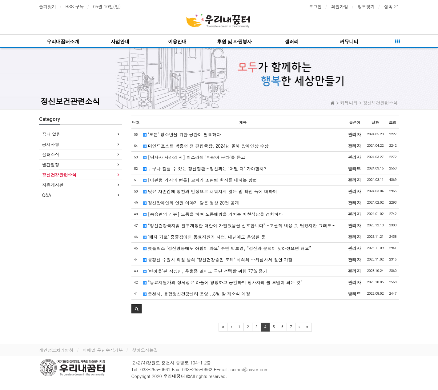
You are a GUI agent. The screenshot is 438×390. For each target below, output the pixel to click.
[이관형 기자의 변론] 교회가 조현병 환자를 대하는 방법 (200, 180)
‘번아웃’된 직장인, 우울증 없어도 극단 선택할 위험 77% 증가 (205, 271)
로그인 (315, 6)
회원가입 (339, 6)
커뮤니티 (349, 41)
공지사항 (50, 144)
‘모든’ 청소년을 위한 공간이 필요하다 (182, 134)
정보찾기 (366, 6)
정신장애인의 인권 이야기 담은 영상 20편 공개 (191, 203)
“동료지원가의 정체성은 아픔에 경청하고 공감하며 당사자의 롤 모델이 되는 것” (223, 282)
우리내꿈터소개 (63, 41)
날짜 (375, 122)
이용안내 (177, 41)
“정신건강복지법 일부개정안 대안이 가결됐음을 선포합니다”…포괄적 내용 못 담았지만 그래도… (239, 225)
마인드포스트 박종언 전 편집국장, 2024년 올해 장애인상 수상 (206, 146)
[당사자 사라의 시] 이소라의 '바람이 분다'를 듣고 (194, 157)
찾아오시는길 (145, 350)
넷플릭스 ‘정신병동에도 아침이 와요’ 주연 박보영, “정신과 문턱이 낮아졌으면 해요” (227, 248)
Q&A (46, 195)
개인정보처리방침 (56, 350)
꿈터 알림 (51, 134)
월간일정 (50, 164)
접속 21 (391, 6)
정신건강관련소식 (59, 175)
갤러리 (292, 41)
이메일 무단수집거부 (103, 350)
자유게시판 (53, 185)
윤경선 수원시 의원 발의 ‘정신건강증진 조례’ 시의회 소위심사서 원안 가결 (218, 260)
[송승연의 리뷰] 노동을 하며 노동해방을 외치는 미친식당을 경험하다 (213, 214)
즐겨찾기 (47, 6)
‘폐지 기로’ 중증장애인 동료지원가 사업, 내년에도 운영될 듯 (204, 237)
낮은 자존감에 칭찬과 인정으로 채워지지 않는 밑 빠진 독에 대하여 (210, 191)
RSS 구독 (75, 6)
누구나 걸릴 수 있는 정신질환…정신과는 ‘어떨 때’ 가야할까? (205, 168)
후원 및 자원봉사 (234, 41)
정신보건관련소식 (70, 101)
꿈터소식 (50, 154)
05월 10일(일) (107, 6)
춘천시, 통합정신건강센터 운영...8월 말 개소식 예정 (196, 294)
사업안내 (120, 41)
